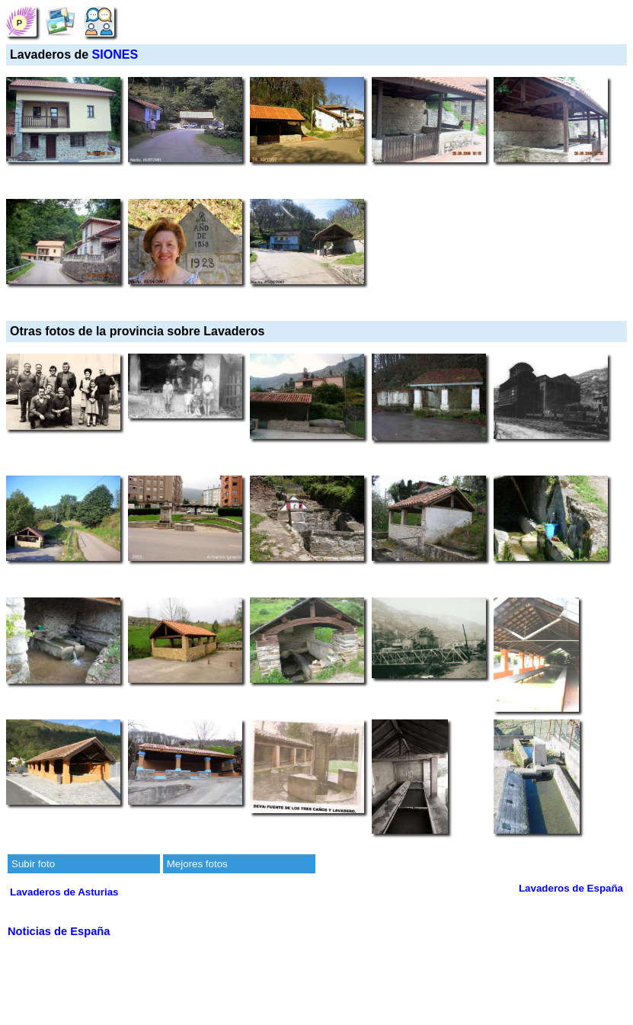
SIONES (115, 54)
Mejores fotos (197, 864)
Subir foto (33, 864)
